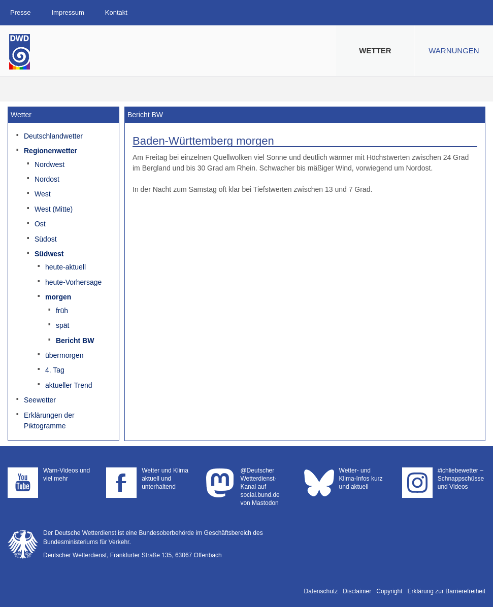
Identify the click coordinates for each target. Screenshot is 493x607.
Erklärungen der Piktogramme (49, 420)
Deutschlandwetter (53, 136)
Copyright (389, 591)
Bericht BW (75, 340)
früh (62, 311)
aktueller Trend (68, 385)
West (43, 194)
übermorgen (64, 355)
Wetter (375, 50)
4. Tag (54, 370)
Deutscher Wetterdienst (19, 52)
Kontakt (116, 12)
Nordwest (49, 164)
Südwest (49, 254)
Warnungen (454, 50)
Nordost (47, 179)
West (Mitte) (54, 209)
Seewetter (40, 400)
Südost (46, 239)
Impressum (67, 12)
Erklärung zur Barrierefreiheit (446, 591)
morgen (58, 297)
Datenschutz (321, 591)
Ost (40, 224)
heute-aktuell (65, 267)
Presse (20, 12)
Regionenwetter (50, 151)
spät (62, 325)
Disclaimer (357, 591)
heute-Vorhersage (73, 282)
